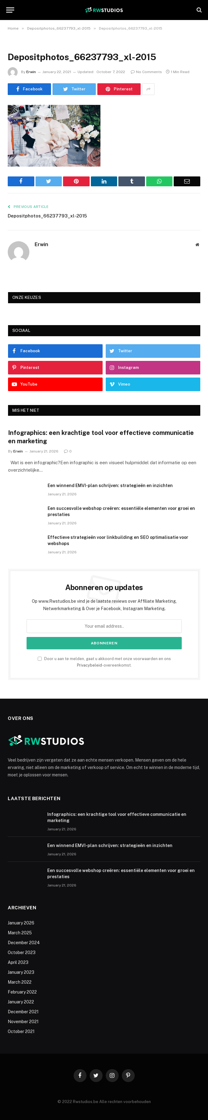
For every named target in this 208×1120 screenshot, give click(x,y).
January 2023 (21, 972)
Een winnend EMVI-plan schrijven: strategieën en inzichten (110, 485)
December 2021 (23, 1011)
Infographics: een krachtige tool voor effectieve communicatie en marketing (101, 437)
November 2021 (23, 1021)
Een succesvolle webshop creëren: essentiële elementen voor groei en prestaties (121, 511)
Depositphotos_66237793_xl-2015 (47, 215)
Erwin (31, 72)
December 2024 (24, 942)
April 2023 (18, 962)
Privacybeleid (89, 665)
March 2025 (20, 932)
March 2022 (20, 982)
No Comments (146, 72)
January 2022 (21, 1001)
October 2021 (21, 1031)
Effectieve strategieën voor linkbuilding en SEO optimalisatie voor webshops (118, 540)
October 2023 (22, 952)
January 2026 (21, 922)
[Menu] (10, 10)
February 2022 (22, 992)
